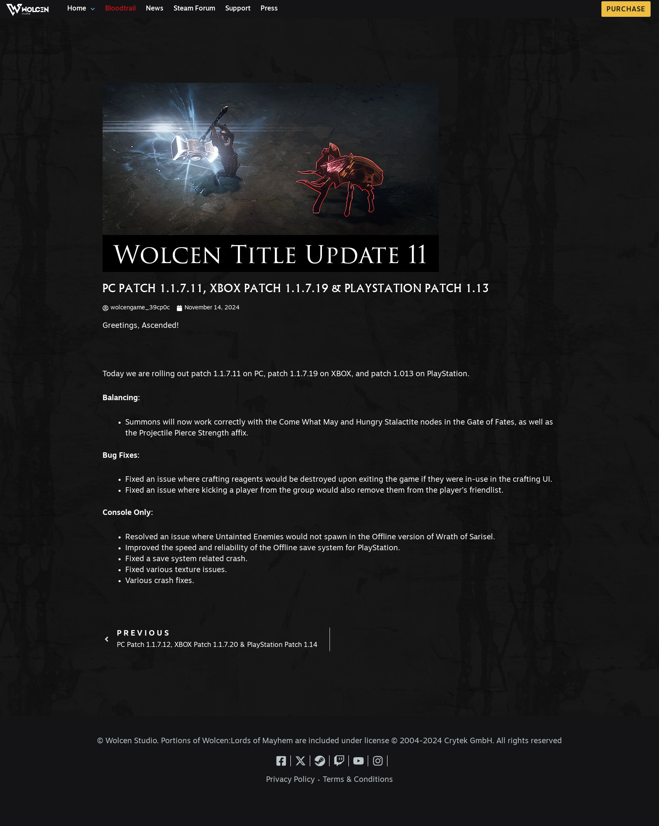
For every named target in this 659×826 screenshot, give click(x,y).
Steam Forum (194, 8)
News (154, 8)
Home (81, 9)
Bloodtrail (120, 8)
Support (237, 8)
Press (269, 8)
